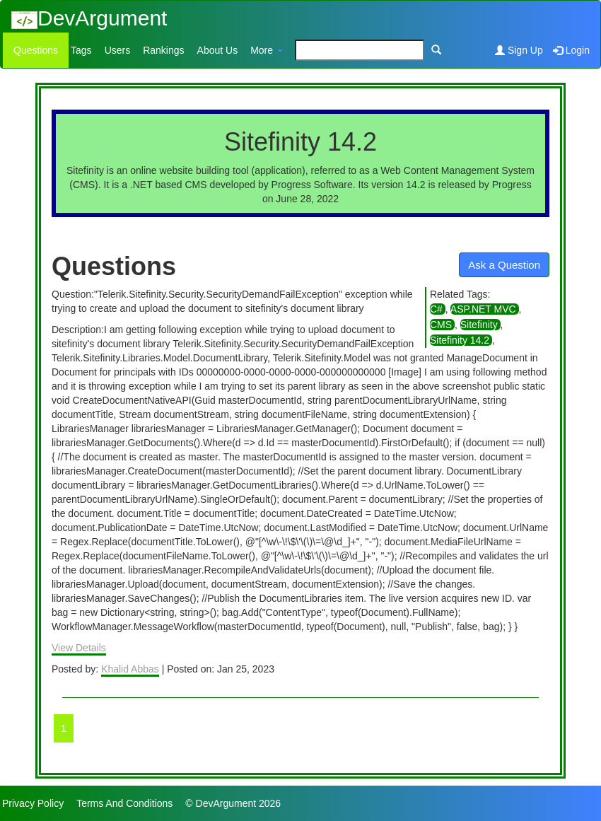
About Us (217, 50)
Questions (35, 50)
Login (571, 50)
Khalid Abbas (130, 669)
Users (118, 50)
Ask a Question (504, 265)
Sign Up (519, 50)
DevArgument (89, 18)
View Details (79, 647)
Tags (81, 50)
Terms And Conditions (124, 803)
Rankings (163, 50)
